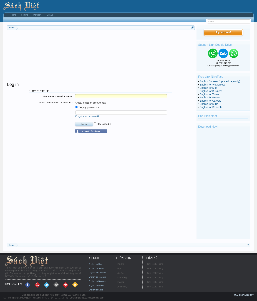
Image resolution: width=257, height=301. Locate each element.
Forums (24, 15)
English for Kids (208, 87)
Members (37, 15)
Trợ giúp (120, 282)
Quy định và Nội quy (244, 295)
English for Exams (210, 97)
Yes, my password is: (87, 107)
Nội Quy (120, 273)
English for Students (211, 107)
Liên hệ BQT (123, 286)
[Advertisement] (101, 57)
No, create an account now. (90, 102)
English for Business (211, 91)
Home (13, 15)
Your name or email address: (57, 96)
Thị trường (122, 277)
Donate (50, 15)
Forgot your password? (87, 116)
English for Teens (209, 94)
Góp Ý (120, 268)
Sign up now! (223, 32)
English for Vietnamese (212, 84)
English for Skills (209, 103)
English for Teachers (97, 277)
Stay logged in (102, 124)
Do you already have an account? (55, 102)
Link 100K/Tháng (155, 264)
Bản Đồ (120, 264)
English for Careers (210, 100)
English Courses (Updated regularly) (220, 81)
